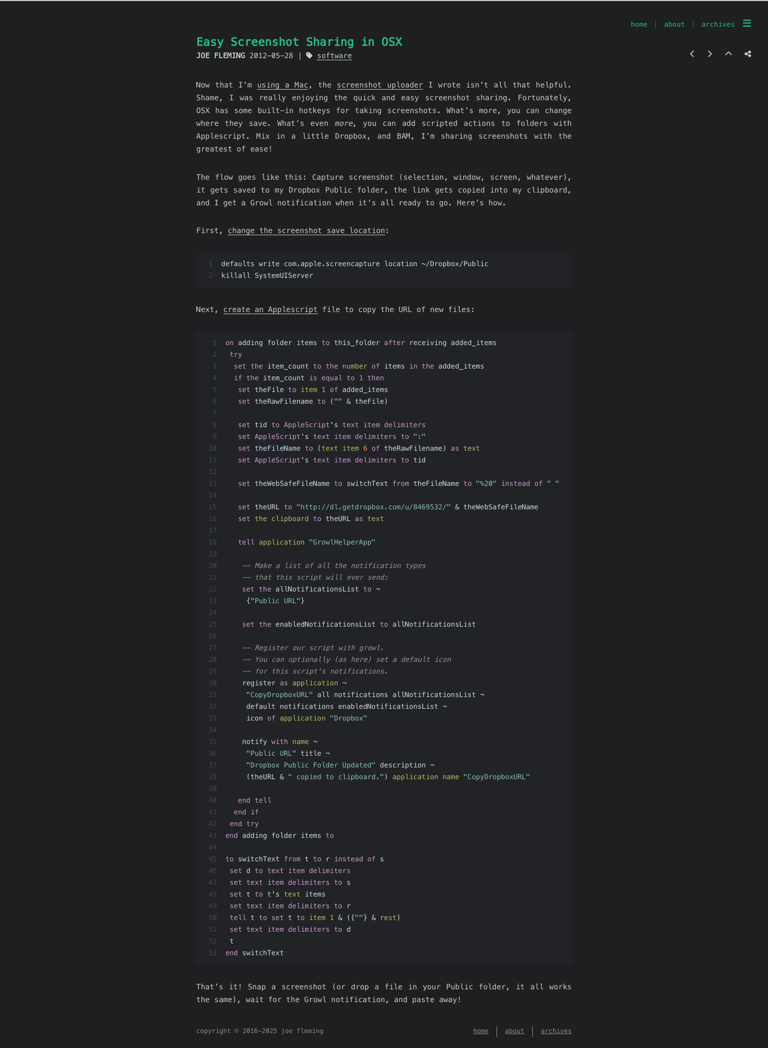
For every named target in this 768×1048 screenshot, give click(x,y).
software (334, 55)
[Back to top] (728, 54)
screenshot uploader (380, 85)
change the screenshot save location (306, 230)
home (639, 24)
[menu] (747, 23)
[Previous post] (692, 54)
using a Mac (282, 85)
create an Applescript (270, 309)
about (674, 24)
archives (718, 24)
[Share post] (748, 54)
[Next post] (709, 54)
